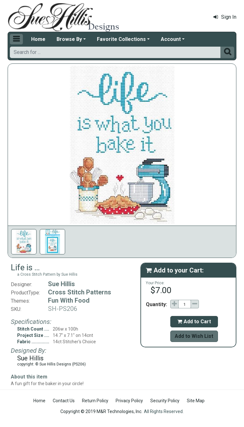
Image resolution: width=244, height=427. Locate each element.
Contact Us (64, 400)
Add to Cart (194, 322)
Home (38, 39)
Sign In (225, 17)
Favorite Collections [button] (121, 39)
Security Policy (165, 400)
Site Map (196, 400)
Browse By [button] (69, 39)
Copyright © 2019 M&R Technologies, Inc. (101, 411)
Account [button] (171, 39)
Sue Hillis (61, 284)
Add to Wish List (194, 336)
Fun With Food (69, 300)
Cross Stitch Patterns (79, 292)
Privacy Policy (129, 400)
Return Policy (95, 400)
